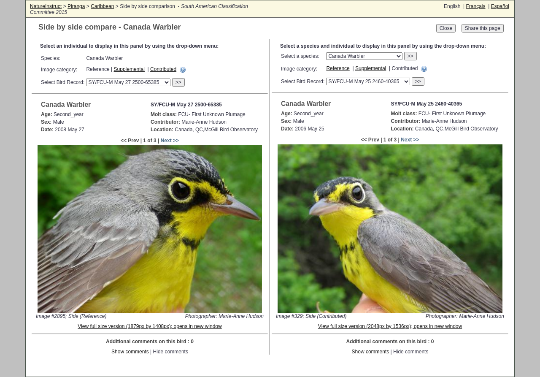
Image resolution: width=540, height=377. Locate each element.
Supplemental (129, 69)
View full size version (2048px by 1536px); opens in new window (390, 326)
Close (446, 28)
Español (500, 6)
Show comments (130, 352)
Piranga (76, 6)
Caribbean (102, 6)
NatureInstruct (46, 6)
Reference (337, 68)
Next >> (170, 141)
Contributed (163, 69)
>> (178, 82)
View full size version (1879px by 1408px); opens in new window (149, 326)
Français (475, 6)
